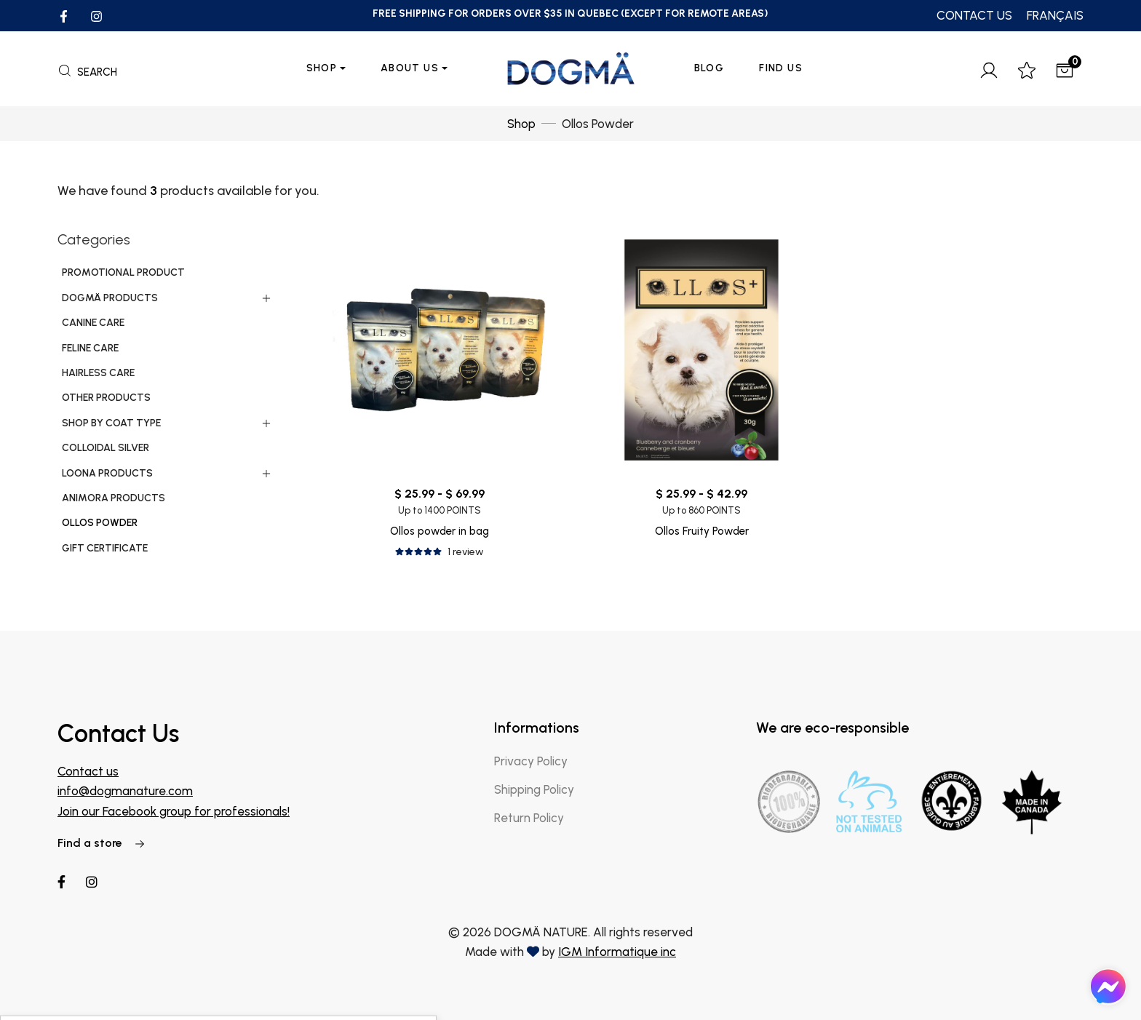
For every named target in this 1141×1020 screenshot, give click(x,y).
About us (410, 68)
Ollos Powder (598, 123)
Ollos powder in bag (439, 531)
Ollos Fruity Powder (702, 531)
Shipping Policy (534, 789)
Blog (709, 68)
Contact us (88, 771)
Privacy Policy (531, 761)
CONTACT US (974, 15)
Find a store (101, 843)
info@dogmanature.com (125, 791)
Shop (322, 68)
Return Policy (529, 817)
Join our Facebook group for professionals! (173, 811)
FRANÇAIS (1055, 15)
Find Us (781, 68)
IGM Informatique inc (617, 951)
